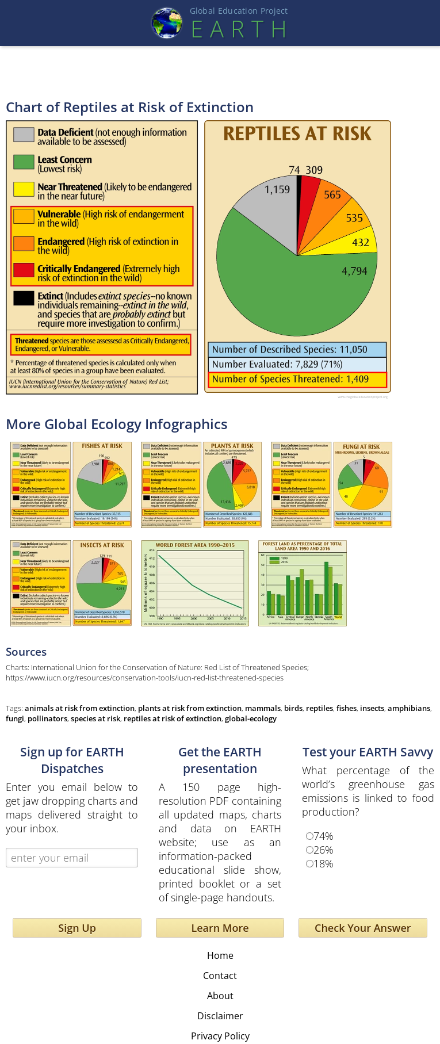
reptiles (319, 708)
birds (293, 708)
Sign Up (77, 928)
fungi (15, 718)
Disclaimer (220, 1015)
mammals (263, 708)
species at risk (95, 718)
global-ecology (251, 718)
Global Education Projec (239, 10)
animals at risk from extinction (80, 708)
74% (323, 836)
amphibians (409, 708)
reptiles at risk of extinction (172, 718)
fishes (346, 708)
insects (372, 708)
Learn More (219, 928)
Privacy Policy (220, 1036)
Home (220, 955)
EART (238, 28)
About (220, 995)
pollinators (47, 718)
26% (323, 849)
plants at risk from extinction (190, 708)
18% (323, 863)
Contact (220, 975)
